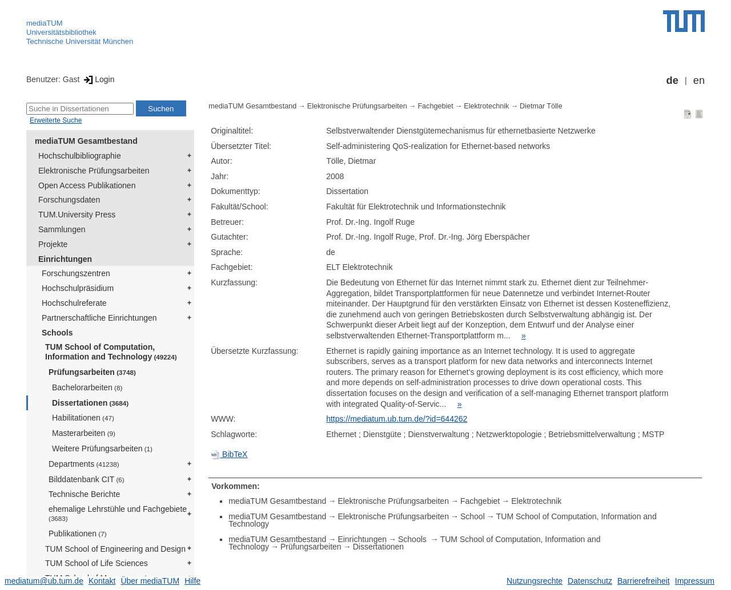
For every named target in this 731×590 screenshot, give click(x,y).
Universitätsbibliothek (61, 32)
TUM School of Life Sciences (96, 563)
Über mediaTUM (150, 580)
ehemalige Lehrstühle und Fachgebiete (118, 513)
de (672, 80)
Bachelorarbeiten (87, 387)
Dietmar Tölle (541, 106)
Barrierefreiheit (643, 580)
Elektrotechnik (486, 106)
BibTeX (229, 454)
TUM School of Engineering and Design (115, 548)
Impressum (694, 580)
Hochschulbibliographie (79, 155)
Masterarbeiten (83, 433)
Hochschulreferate (74, 303)
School (472, 516)
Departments (84, 463)
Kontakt (102, 580)
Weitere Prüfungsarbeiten (102, 448)
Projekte (52, 244)
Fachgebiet (435, 106)
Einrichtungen (65, 259)
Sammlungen (62, 229)
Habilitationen (83, 417)
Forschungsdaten (69, 199)
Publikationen (78, 533)
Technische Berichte (84, 494)
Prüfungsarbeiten (92, 372)
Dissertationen (90, 402)
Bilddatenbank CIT (86, 479)
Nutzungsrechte (535, 580)
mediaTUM (44, 23)
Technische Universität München (79, 41)
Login (98, 79)
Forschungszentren (76, 273)
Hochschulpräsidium (78, 288)
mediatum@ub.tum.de (44, 580)
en (699, 80)
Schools (57, 332)
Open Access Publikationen (86, 185)
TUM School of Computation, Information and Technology (111, 351)
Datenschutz (590, 580)
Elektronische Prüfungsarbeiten (94, 170)
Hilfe (192, 580)
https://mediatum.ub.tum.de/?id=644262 (396, 418)
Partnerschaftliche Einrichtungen (99, 317)
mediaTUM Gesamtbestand (86, 141)
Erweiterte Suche (56, 120)
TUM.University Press (76, 214)
